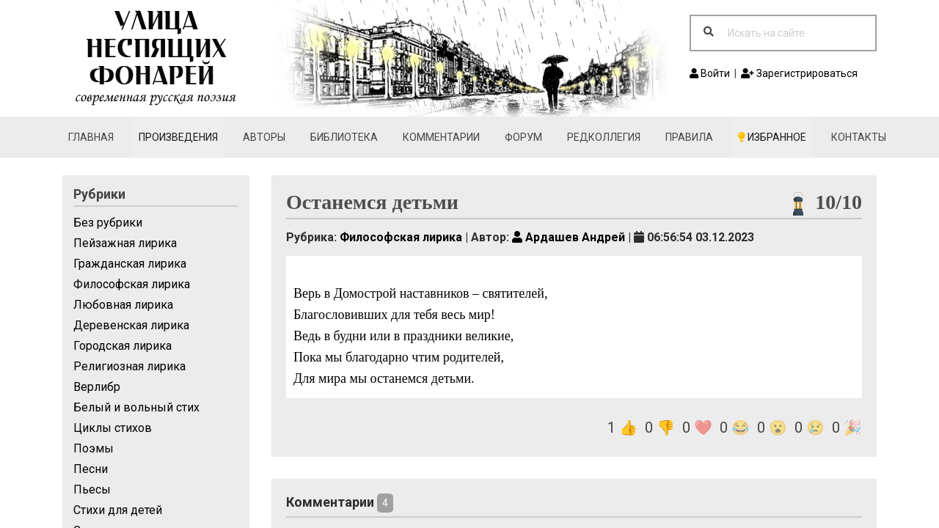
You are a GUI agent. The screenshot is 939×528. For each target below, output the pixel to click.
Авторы (264, 137)
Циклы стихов (112, 428)
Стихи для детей (117, 510)
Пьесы (92, 489)
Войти (710, 73)
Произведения (178, 137)
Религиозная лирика (129, 366)
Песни (90, 469)
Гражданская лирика (129, 264)
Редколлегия (603, 137)
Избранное (772, 137)
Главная (91, 137)
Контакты (858, 137)
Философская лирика (131, 284)
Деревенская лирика (131, 325)
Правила (689, 137)
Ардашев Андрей (568, 237)
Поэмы (93, 448)
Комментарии (441, 137)
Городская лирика (122, 346)
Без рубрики (107, 223)
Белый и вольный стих (136, 407)
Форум (523, 137)
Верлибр (96, 387)
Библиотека (344, 137)
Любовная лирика (123, 305)
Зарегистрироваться (799, 73)
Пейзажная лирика (125, 243)
